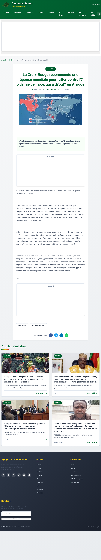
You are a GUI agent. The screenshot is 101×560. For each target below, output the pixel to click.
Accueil (6, 13)
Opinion (39, 475)
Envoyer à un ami (38, 325)
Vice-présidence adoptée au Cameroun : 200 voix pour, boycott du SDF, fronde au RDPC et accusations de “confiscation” (24, 379)
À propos (74, 472)
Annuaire (71, 13)
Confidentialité (76, 475)
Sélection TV (41, 482)
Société (11, 60)
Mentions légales (77, 479)
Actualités (17, 13)
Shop (61, 14)
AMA (93, 14)
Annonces (82, 14)
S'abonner (16, 519)
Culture (39, 472)
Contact (73, 468)
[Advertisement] (50, 37)
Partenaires (75, 482)
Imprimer (22, 325)
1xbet (73, 465)
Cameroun (29, 13)
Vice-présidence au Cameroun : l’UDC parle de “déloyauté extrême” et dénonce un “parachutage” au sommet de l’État (24, 426)
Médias (51, 13)
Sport (39, 468)
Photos (41, 13)
